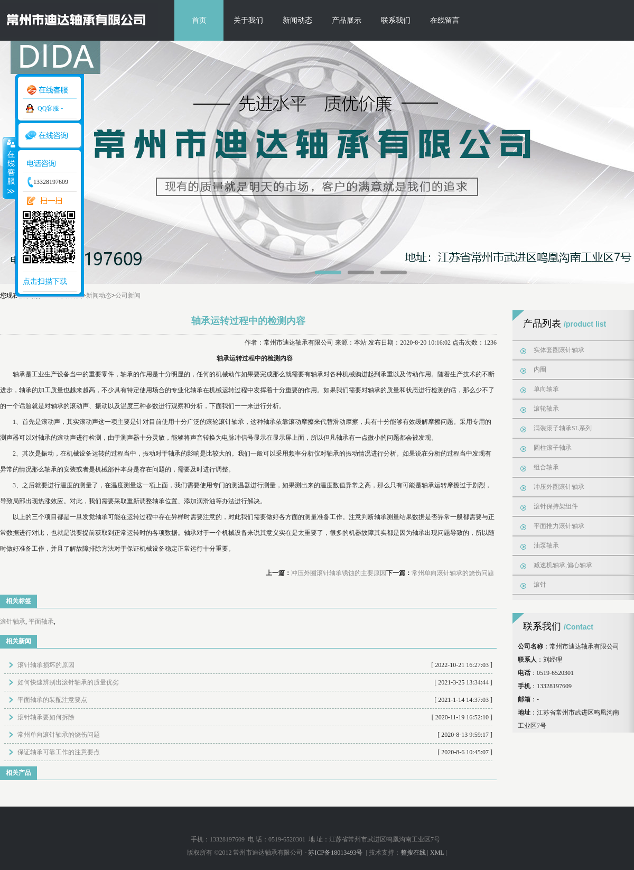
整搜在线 (413, 852)
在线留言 (445, 20)
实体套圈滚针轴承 (559, 350)
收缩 (9, 167)
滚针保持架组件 (556, 506)
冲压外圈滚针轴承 (559, 486)
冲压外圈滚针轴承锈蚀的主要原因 (338, 573)
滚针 (540, 584)
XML (437, 852)
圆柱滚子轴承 (553, 447)
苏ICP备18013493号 (336, 852)
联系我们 (396, 20)
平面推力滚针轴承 (559, 526)
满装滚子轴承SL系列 (563, 428)
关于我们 (248, 20)
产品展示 (346, 20)
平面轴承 (41, 621)
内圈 (540, 369)
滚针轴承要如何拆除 (45, 717)
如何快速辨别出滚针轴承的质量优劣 (68, 682)
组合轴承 (546, 467)
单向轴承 (546, 389)
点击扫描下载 (45, 281)
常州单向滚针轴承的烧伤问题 (453, 573)
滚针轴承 (12, 621)
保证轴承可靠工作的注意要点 (58, 752)
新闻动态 (297, 20)
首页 (199, 20)
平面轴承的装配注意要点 (52, 700)
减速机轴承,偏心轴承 (563, 565)
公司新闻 (128, 295)
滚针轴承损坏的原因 (45, 665)
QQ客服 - (50, 108)
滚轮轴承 (546, 408)
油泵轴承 (546, 545)
